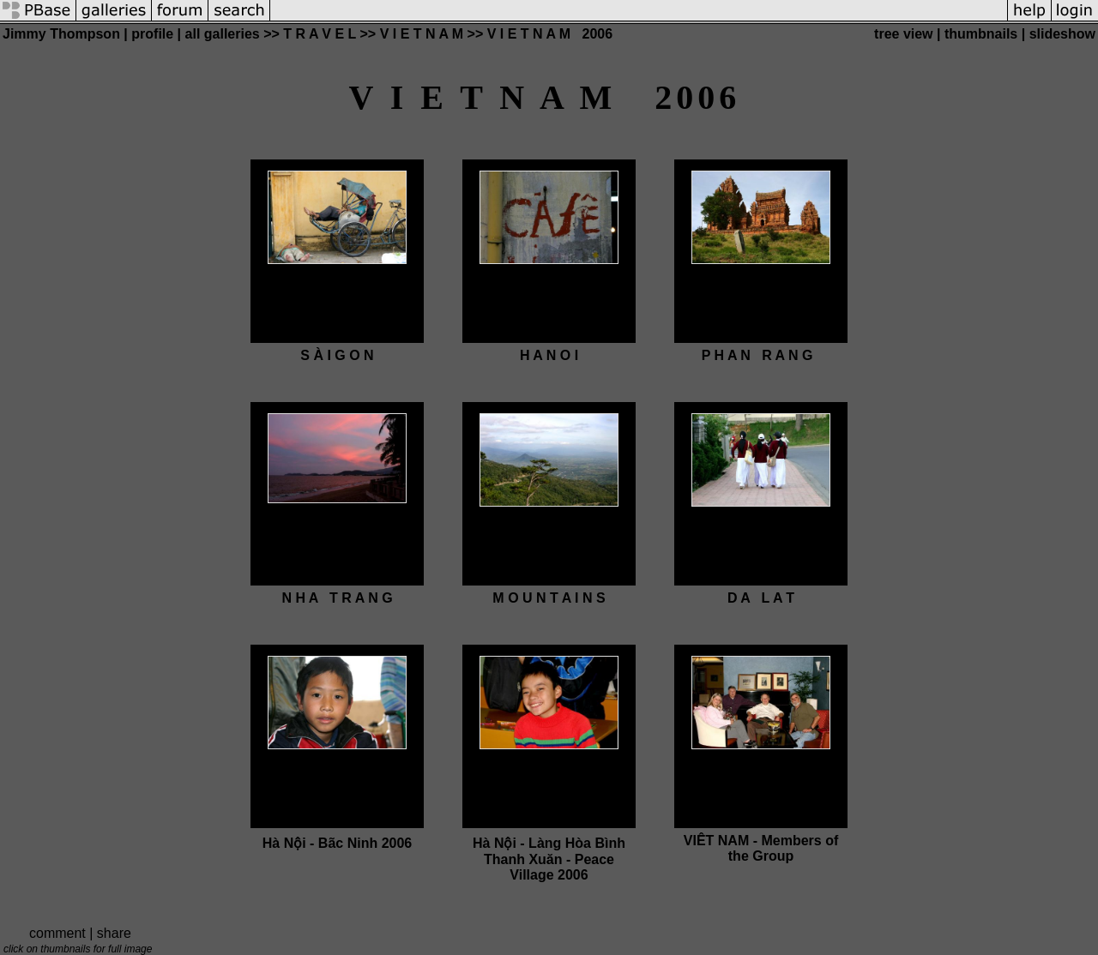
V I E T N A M (421, 34)
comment (57, 933)
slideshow (1062, 34)
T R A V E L (319, 34)
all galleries (222, 34)
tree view (903, 34)
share (114, 933)
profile (152, 34)
